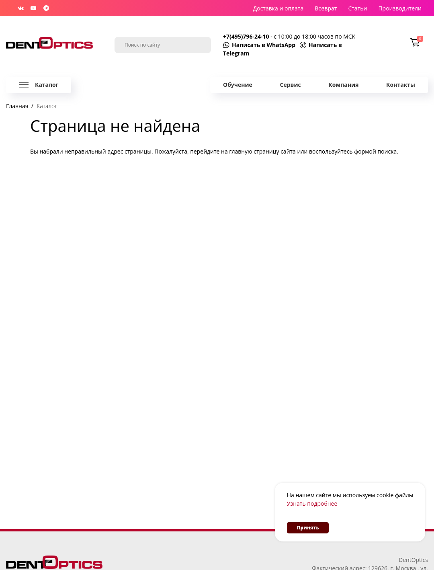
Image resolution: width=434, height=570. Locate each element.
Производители (400, 8)
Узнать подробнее (312, 503)
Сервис (290, 84)
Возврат (326, 8)
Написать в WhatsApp (263, 45)
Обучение (237, 84)
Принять (308, 527)
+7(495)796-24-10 (246, 36)
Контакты (400, 84)
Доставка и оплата (278, 8)
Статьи (357, 8)
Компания (343, 84)
